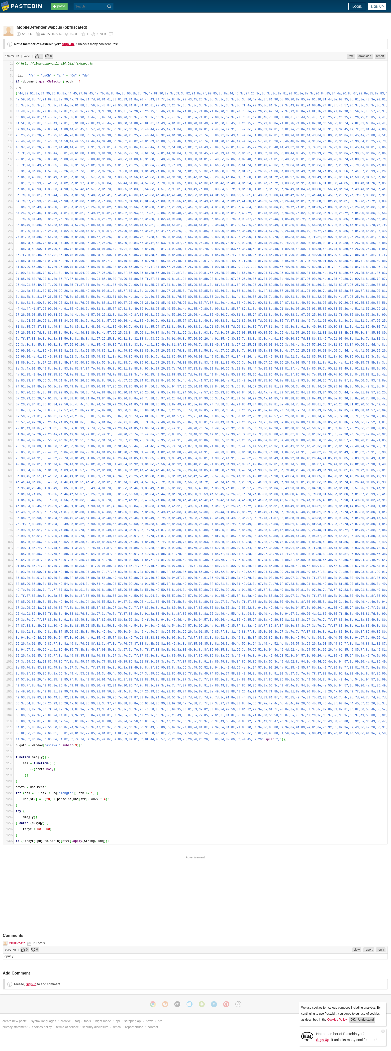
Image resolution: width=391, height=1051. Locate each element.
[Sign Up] (307, 1036)
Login (357, 6)
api (117, 1021)
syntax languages (43, 1021)
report (380, 56)
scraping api (132, 1021)
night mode (103, 1021)
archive (66, 1021)
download (364, 56)
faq (77, 1021)
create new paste (14, 1021)
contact (153, 1027)
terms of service (67, 1027)
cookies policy (42, 1027)
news (149, 1021)
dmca (117, 1027)
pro (160, 1021)
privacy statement (14, 1027)
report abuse (134, 1027)
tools (87, 1021)
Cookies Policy (337, 1019)
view (357, 949)
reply (381, 949)
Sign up (377, 6)
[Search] (109, 6)
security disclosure (95, 1027)
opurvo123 (17, 943)
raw (351, 56)
